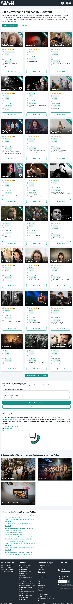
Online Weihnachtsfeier (25, 581)
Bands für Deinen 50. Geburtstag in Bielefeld (18, 537)
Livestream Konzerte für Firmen (25, 588)
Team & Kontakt (42, 575)
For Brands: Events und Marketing (44, 566)
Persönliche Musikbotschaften (27, 585)
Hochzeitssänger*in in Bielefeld (14, 541)
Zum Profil (13, 71)
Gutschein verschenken (7, 571)
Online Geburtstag (24, 593)
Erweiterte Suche (36, 407)
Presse (39, 583)
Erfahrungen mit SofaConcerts (45, 577)
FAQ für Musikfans (6, 567)
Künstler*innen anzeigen (36, 403)
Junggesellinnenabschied (25, 595)
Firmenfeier (22, 575)
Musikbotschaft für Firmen (26, 583)
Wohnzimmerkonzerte (25, 565)
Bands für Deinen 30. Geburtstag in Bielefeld (18, 552)
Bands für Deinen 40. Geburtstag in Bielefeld (18, 554)
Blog (39, 579)
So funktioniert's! (24, 25)
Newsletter (40, 587)
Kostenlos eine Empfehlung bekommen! (16, 431)
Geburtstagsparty (23, 567)
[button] (68, 3)
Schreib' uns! (8, 429)
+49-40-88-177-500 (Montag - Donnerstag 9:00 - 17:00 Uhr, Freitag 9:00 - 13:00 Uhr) (46, 597)
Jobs (39, 581)
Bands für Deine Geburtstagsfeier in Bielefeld (19, 528)
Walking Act (22, 599)
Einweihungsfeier (23, 597)
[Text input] (62, 581)
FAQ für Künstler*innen (7, 565)
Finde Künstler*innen (10, 25)
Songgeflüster (41, 569)
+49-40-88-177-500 (11, 427)
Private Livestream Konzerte (26, 591)
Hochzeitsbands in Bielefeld (13, 535)
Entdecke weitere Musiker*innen (36, 376)
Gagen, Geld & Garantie (7, 569)
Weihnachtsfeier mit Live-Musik (26, 578)
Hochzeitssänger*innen (25, 571)
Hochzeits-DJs (23, 573)
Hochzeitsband (23, 569)
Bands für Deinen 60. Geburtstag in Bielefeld (18, 539)
